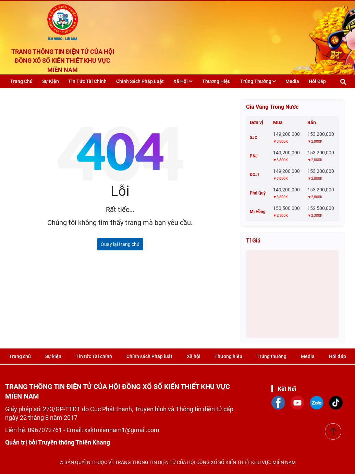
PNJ (254, 156)
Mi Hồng (258, 211)
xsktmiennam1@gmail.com (121, 430)
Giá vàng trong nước (272, 107)
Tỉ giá (253, 240)
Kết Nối (287, 388)
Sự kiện (50, 81)
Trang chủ (21, 81)
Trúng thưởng (258, 81)
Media (292, 81)
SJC (253, 137)
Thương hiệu (216, 81)
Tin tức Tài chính (87, 81)
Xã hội (183, 81)
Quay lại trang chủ (120, 244)
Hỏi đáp (317, 81)
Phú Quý (258, 193)
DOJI (254, 174)
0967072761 (45, 430)
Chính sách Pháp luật (140, 81)
